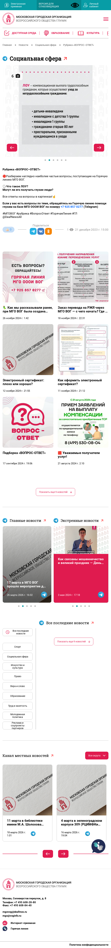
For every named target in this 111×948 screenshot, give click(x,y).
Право (17, 676)
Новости (24, 45)
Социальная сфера (46, 45)
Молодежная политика (17, 715)
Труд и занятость (17, 705)
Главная (7, 45)
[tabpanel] (55, 111)
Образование (17, 696)
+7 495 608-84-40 (21, 905)
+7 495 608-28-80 (25, 902)
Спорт (17, 646)
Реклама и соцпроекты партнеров (17, 725)
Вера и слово (17, 686)
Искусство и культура (17, 666)
